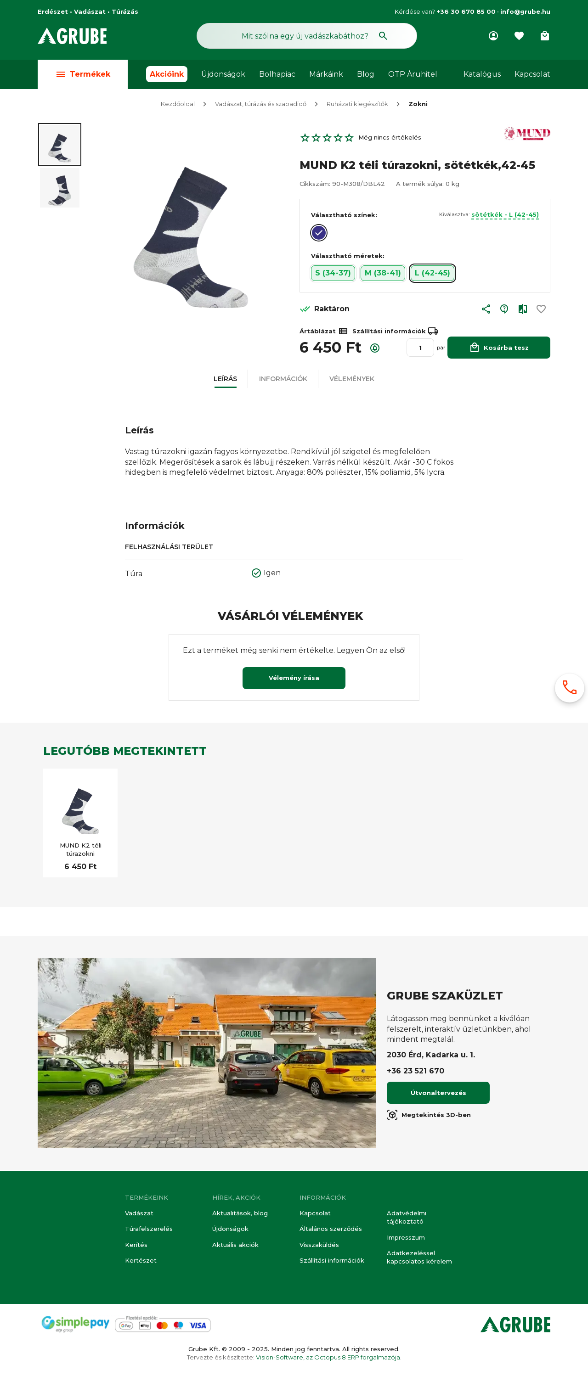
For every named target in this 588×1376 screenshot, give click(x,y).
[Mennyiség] (420, 348)
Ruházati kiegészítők (357, 104)
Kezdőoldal (178, 104)
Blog (365, 74)
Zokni (418, 104)
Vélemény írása (294, 678)
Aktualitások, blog (240, 1213)
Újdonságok (223, 74)
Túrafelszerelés (149, 1229)
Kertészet (141, 1260)
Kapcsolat (532, 74)
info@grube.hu (525, 11)
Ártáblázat (324, 331)
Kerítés (136, 1244)
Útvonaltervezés (438, 1093)
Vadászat (139, 1213)
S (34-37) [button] (333, 274)
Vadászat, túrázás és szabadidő (260, 104)
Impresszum (406, 1237)
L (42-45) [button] (432, 274)
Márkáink (326, 74)
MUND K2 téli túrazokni (81, 850)
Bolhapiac (277, 74)
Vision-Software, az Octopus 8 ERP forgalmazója (328, 1357)
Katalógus (482, 74)
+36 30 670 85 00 (466, 11)
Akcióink (167, 74)
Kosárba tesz (499, 348)
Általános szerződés (331, 1229)
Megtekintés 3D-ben (429, 1115)
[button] (486, 312)
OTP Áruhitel (412, 74)
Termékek (82, 74)
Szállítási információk (332, 1260)
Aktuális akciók (235, 1244)
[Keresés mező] (307, 36)
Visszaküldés (319, 1244)
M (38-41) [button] (383, 274)
